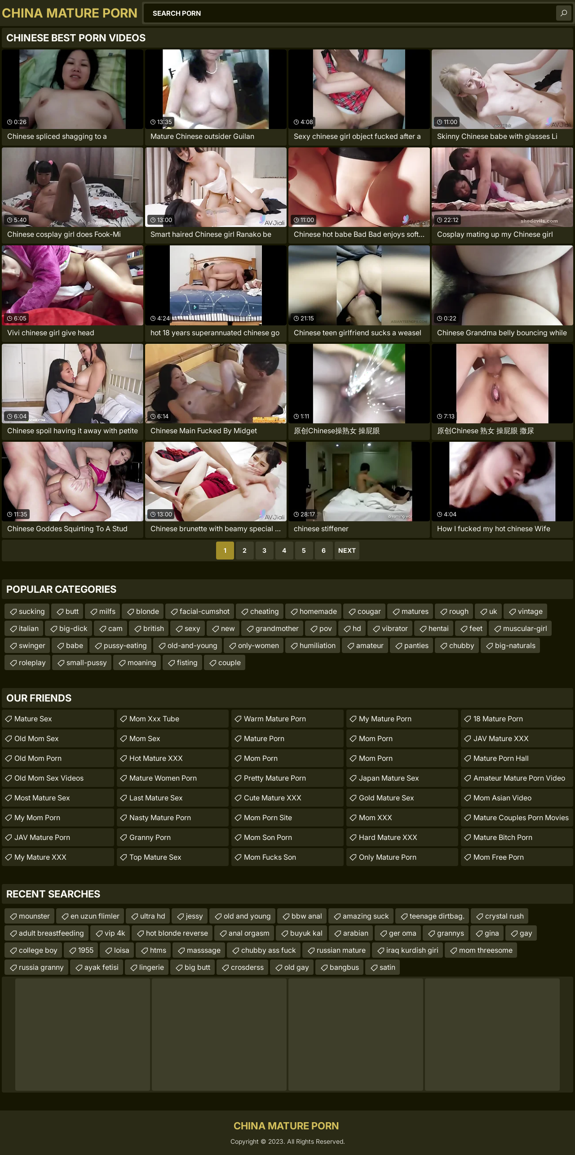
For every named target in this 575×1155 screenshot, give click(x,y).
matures (415, 611)
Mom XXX (375, 817)
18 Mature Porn (498, 718)
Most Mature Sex (42, 797)
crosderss (247, 967)
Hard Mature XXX (388, 837)
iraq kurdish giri (412, 950)
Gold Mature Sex (386, 797)
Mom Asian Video (502, 797)
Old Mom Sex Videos (49, 777)
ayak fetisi (101, 967)
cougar (369, 611)
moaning (142, 662)
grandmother (277, 628)
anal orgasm (249, 932)
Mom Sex (144, 738)
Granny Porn (150, 837)
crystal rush (504, 915)
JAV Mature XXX (501, 738)
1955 (85, 950)
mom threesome (486, 950)
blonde (147, 611)
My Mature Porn (385, 718)
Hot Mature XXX (156, 758)
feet (475, 628)
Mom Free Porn (498, 857)
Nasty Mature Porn (160, 817)
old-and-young (192, 645)
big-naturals (515, 645)
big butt (197, 967)
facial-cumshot (205, 611)
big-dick (73, 628)
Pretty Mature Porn (275, 777)
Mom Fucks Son (270, 857)
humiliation (318, 645)
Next (347, 550)
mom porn (261, 758)
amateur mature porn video (519, 777)
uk (493, 611)
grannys (450, 932)
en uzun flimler (95, 915)
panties (416, 645)
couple (229, 662)
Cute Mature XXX (272, 797)
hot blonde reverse (177, 932)
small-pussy (86, 662)
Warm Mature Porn (275, 718)
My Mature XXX (40, 857)
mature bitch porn (502, 837)
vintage (530, 611)
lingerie (151, 967)
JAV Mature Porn (42, 837)
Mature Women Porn (163, 777)
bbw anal (307, 915)
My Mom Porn (37, 817)
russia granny (41, 967)
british (153, 628)
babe (74, 645)
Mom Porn (376, 738)
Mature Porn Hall (501, 758)
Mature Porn (264, 738)
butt (72, 611)
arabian (355, 932)
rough (459, 611)
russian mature (341, 950)
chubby (461, 645)
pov (325, 628)
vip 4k (115, 932)
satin (387, 967)
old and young (247, 915)
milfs (107, 611)
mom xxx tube (154, 718)
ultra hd (152, 915)
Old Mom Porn (38, 758)
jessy (194, 915)
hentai (439, 628)
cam (115, 628)
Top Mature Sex (155, 857)
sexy (192, 628)
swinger (32, 645)
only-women (258, 645)
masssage (204, 950)
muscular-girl (525, 628)
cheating (264, 611)
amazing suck (366, 915)
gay (526, 932)
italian (29, 628)
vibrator (395, 628)
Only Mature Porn (387, 857)
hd (357, 628)
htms (158, 950)
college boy (38, 950)
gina (492, 932)
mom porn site (268, 817)
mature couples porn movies (521, 817)
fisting (187, 662)
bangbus (344, 967)
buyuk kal (306, 932)
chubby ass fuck (268, 950)
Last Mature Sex (156, 797)
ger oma (402, 932)
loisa (121, 950)
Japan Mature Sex (389, 777)
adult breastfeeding (51, 932)
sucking (32, 611)
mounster (34, 915)
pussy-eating (125, 645)
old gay (296, 967)
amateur (370, 645)
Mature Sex (33, 718)
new (228, 628)
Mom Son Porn (268, 837)
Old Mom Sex (36, 738)
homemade (318, 611)
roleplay (32, 662)
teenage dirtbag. (437, 915)
